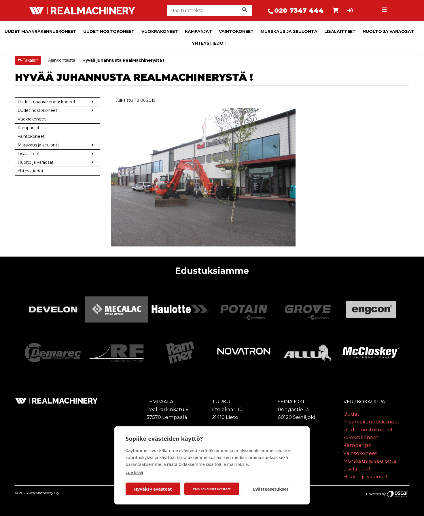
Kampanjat (198, 31)
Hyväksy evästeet (153, 489)
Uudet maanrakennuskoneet (40, 31)
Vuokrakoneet (159, 31)
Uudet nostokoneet (109, 31)
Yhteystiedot (209, 43)
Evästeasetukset (271, 489)
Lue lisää (134, 472)
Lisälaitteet (340, 31)
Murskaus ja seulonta (289, 31)
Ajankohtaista (62, 60)
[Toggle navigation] (385, 10)
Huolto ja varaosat (388, 31)
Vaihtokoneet (236, 31)
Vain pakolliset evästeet (211, 489)
